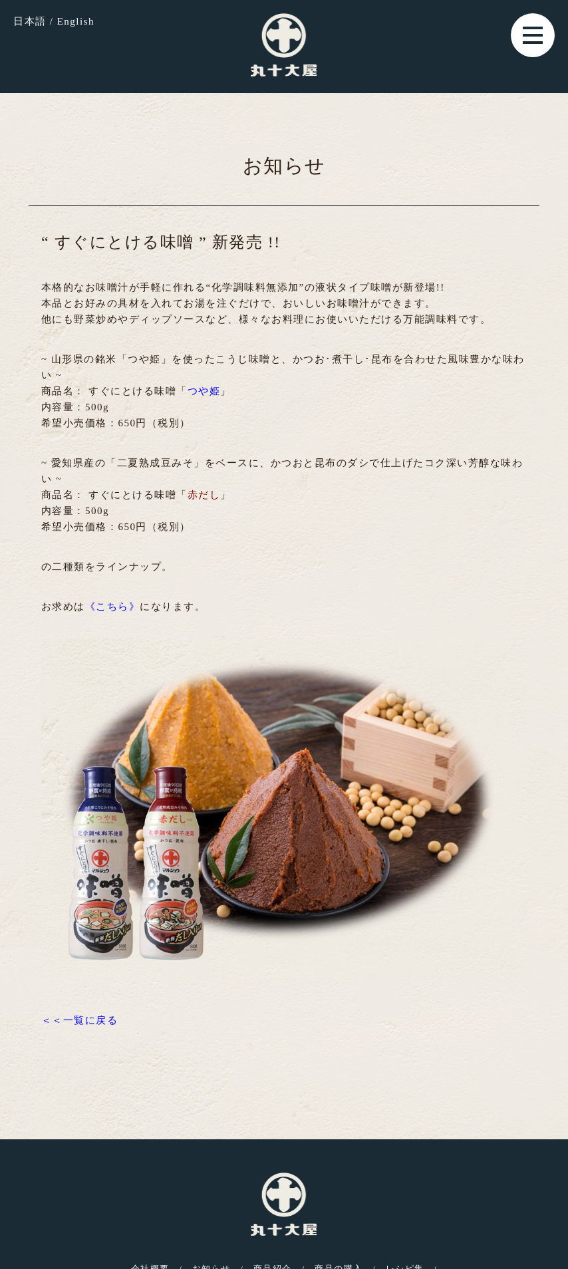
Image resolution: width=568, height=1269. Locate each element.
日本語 (30, 21)
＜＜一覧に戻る (79, 1020)
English (75, 21)
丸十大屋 (284, 44)
